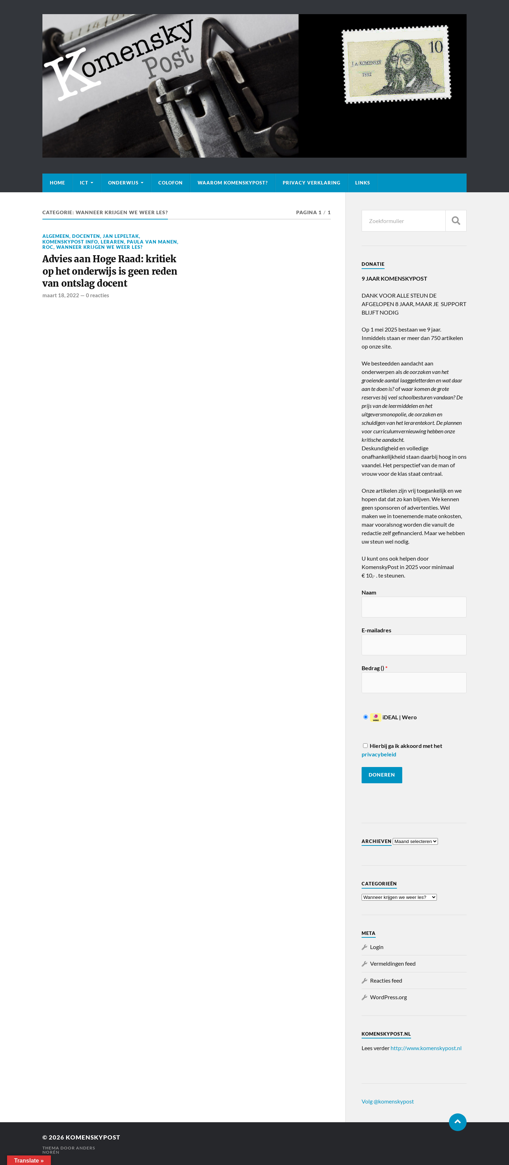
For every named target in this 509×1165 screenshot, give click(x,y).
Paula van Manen (152, 242)
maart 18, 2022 (60, 295)
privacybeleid (379, 754)
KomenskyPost (93, 1137)
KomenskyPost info (70, 242)
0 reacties (97, 295)
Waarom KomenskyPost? (233, 183)
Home (57, 183)
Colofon (170, 183)
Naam (369, 592)
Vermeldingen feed (393, 963)
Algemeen (55, 236)
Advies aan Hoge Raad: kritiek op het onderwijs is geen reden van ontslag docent (109, 271)
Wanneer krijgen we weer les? (99, 247)
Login (377, 946)
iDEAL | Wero (390, 717)
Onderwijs (123, 183)
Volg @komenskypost (388, 1101)
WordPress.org (388, 997)
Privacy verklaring (311, 183)
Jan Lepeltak (121, 236)
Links (362, 183)
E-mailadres (376, 630)
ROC (47, 247)
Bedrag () (374, 668)
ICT (84, 183)
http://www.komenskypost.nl (426, 1047)
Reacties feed (386, 980)
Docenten (86, 236)
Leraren (112, 242)
